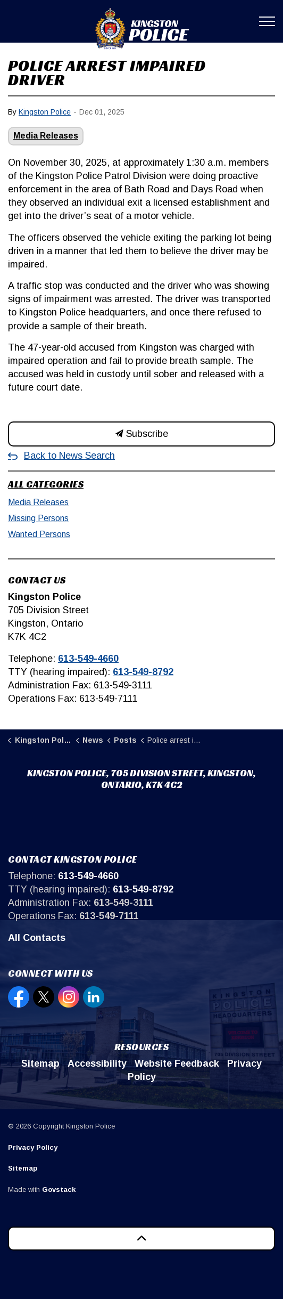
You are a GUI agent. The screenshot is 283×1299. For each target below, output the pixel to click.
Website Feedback (177, 1063)
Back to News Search (69, 455)
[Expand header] (267, 21)
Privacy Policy (32, 1147)
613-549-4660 (88, 658)
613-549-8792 (143, 672)
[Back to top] (141, 1239)
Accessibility (97, 1063)
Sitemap (40, 1063)
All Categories (46, 484)
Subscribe (141, 434)
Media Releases (45, 135)
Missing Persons (38, 518)
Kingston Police (45, 112)
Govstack (59, 1190)
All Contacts (36, 937)
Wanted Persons (39, 534)
